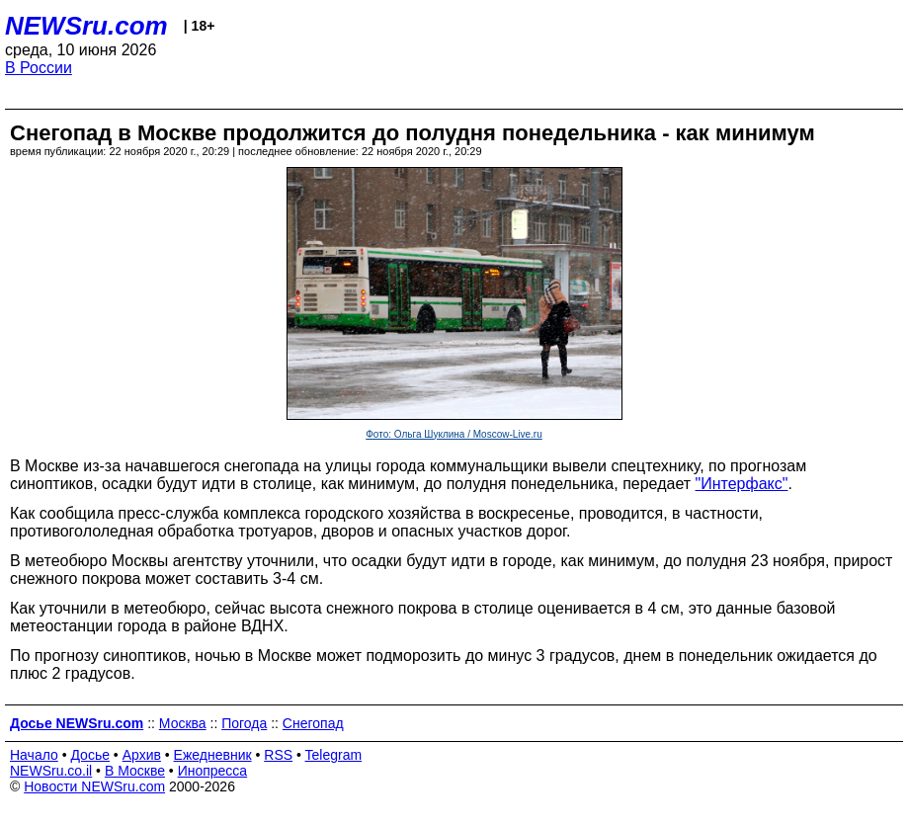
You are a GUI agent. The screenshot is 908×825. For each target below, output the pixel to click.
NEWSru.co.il (51, 771)
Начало (34, 755)
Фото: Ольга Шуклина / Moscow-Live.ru (454, 434)
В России (38, 67)
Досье (90, 755)
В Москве (135, 771)
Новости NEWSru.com (94, 786)
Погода (244, 723)
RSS (278, 755)
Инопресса (213, 771)
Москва (182, 723)
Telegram (334, 755)
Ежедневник (213, 755)
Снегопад (313, 723)
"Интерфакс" (742, 483)
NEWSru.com (86, 26)
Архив (142, 755)
